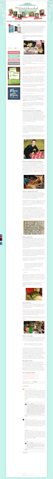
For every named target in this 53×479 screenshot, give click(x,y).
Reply (26, 415)
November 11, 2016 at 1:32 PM (31, 388)
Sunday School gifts (35, 277)
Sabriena (26, 419)
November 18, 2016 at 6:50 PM (32, 419)
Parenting (32, 383)
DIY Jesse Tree (25, 379)
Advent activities (30, 201)
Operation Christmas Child (40, 316)
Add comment (25, 452)
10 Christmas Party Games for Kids (28, 377)
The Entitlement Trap (31, 69)
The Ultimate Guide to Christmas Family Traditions (31, 378)
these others (26, 317)
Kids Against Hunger (32, 316)
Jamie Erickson (29, 403)
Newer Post (24, 473)
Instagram (40, 32)
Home (34, 473)
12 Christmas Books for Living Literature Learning (31, 373)
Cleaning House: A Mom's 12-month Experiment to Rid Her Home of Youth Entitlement (33, 70)
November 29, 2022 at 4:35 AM (33, 430)
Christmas (26, 383)
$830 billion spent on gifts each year (34, 88)
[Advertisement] (13, 41)
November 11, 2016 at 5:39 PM (37, 403)
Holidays (29, 383)
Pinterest (24, 33)
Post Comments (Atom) (30, 475)
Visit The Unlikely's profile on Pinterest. (14, 101)
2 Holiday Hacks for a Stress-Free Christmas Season (31, 376)
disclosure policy (39, 63)
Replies (27, 402)
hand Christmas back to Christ (29, 309)
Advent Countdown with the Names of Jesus (30, 374)
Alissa (25, 388)
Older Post (43, 473)
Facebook (36, 32)
